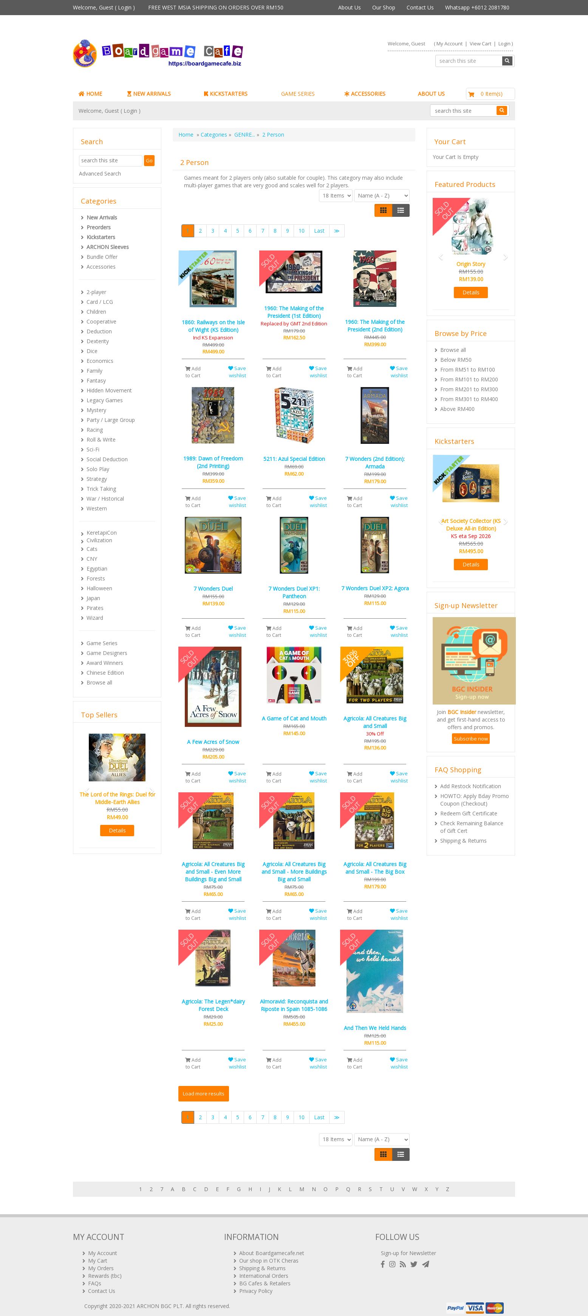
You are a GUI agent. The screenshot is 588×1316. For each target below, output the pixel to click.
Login (125, 7)
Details (117, 830)
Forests (96, 578)
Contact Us (420, 7)
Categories (214, 134)
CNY (92, 558)
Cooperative (101, 321)
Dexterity (98, 341)
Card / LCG (100, 301)
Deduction (99, 331)
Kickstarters (101, 237)
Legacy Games (105, 400)
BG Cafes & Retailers (265, 1278)
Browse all (99, 682)
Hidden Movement (109, 390)
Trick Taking (101, 488)
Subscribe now (471, 738)
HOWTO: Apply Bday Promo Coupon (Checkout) (474, 799)
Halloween (99, 588)
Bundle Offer (102, 256)
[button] (84, 787)
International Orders (263, 1270)
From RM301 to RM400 (469, 399)
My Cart (97, 1255)
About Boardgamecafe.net (271, 1247)
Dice (92, 351)
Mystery (96, 410)
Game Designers (107, 652)
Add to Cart (193, 372)
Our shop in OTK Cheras (269, 1255)
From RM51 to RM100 (467, 369)
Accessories (101, 266)
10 (302, 230)
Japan (93, 598)
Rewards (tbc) (105, 1270)
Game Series (102, 643)
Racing (95, 429)
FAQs (94, 1278)
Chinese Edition (105, 672)
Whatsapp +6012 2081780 (477, 7)
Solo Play (98, 469)
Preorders (99, 227)
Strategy (97, 478)
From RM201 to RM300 (469, 389)
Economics (100, 360)
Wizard (95, 617)
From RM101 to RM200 (469, 379)
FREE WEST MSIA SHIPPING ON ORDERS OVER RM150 (215, 7)
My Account (449, 43)
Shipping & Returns (463, 840)
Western (97, 508)
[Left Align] (383, 210)
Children (96, 311)
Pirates (95, 607)
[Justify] (401, 210)
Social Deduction (107, 459)
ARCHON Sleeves (108, 246)
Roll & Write (101, 439)
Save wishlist (237, 372)
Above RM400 (457, 408)
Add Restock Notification (470, 786)
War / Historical (105, 498)
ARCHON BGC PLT (160, 1300)
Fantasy (96, 380)
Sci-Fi (93, 449)
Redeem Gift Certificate (468, 813)
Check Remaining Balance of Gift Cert (471, 827)
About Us (349, 7)
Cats (92, 548)
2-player (96, 292)
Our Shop (383, 7)
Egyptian (97, 568)
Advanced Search (100, 173)
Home (185, 134)
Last (319, 230)
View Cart (480, 43)
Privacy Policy (255, 1285)
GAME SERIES (298, 93)
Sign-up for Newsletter (408, 1247)
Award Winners (105, 662)
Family (94, 370)
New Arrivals (102, 217)
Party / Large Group (111, 419)
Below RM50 (456, 359)
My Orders (101, 1262)
